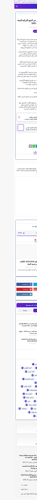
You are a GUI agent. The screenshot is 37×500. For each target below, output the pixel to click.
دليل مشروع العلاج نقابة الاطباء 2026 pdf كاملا (15, 476)
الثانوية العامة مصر (26, 383)
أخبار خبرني (15, 372)
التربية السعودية (13, 379)
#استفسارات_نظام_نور (25, 364)
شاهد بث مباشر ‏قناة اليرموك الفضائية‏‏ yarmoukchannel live (17, 340)
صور (13, 401)
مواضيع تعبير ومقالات (26, 416)
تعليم (24, 13)
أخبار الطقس (12, 368)
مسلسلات (8, 409)
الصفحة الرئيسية (31, 13)
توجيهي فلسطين (27, 394)
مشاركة (11, 310)
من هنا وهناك (19, 412)
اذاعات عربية (28, 379)
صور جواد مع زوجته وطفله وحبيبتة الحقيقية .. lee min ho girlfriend (15, 457)
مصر (30, 412)
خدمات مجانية (14, 397)
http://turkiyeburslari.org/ (27, 92)
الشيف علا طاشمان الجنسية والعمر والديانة (16, 467)
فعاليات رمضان (16, 405)
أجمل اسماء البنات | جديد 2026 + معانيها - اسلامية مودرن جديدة (15, 332)
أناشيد (20, 375)
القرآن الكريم (12, 386)
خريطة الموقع (10, 489)
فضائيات (29, 405)
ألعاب (30, 375)
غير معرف (31, 27)
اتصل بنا (27, 489)
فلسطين (29, 409)
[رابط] (26, 146)
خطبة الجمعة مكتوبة (26, 401)
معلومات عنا (10, 485)
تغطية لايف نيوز (11, 494)
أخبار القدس (28, 372)
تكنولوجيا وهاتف (18, 390)
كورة (19, 409)
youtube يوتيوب (27, 368)
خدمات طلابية (28, 397)
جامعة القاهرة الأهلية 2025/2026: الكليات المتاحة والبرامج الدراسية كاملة (20, 262)
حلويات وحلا (12, 394)
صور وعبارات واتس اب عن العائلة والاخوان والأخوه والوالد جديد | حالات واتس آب (15, 324)
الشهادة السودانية (27, 386)
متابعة (26, 310)
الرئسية (27, 485)
